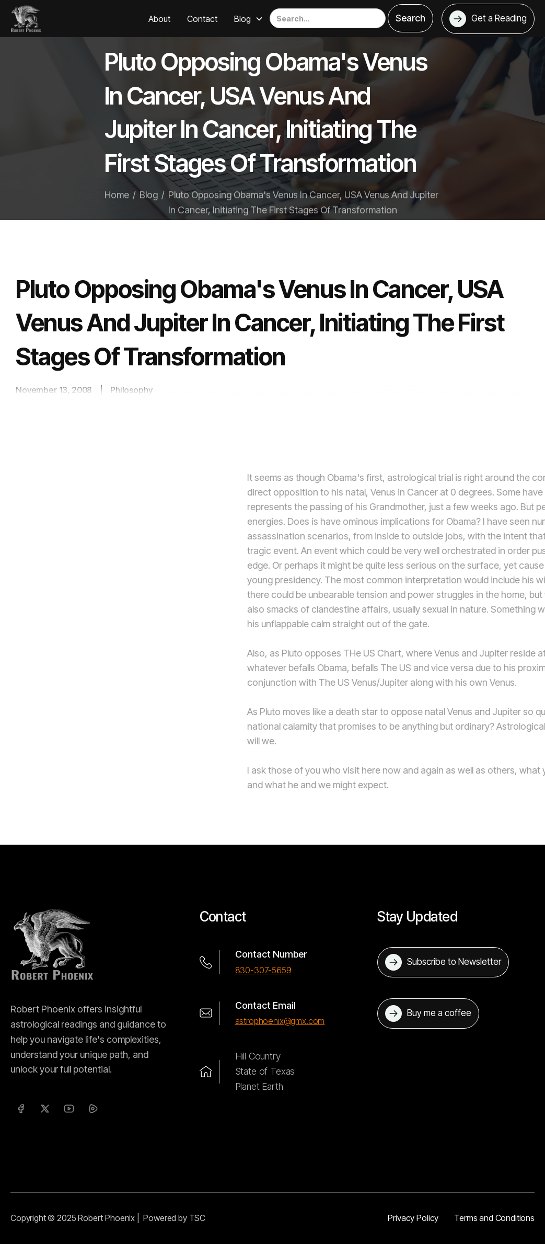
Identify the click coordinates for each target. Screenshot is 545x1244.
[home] (25, 18)
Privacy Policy (413, 1218)
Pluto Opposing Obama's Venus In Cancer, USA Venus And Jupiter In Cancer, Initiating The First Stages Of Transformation (303, 209)
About (159, 19)
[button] (249, 18)
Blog (149, 201)
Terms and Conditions (494, 1218)
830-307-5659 (263, 970)
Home (117, 201)
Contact (202, 19)
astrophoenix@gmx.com (280, 1021)
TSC (197, 1218)
